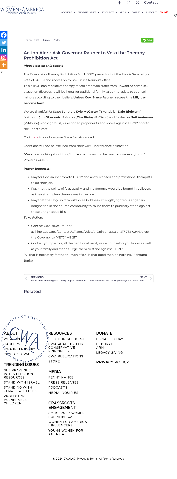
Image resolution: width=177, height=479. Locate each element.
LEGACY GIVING (109, 352)
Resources (109, 12)
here (35, 137)
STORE (54, 361)
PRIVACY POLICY (112, 362)
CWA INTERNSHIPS (20, 349)
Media (124, 12)
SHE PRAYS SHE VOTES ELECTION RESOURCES (18, 374)
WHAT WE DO (15, 339)
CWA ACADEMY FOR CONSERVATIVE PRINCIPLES (65, 347)
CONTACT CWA (17, 354)
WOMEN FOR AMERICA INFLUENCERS (67, 423)
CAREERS (12, 344)
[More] (3, 65)
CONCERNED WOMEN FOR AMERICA (66, 415)
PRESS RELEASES (63, 382)
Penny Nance (61, 377)
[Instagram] (3, 57)
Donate (163, 12)
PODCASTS (57, 387)
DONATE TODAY (109, 339)
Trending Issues (88, 12)
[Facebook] (3, 35)
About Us (68, 12)
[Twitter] (3, 42)
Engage (137, 12)
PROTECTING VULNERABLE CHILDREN (15, 400)
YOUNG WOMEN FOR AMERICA (65, 432)
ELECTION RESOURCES (68, 339)
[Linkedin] (3, 50)
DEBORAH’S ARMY (106, 345)
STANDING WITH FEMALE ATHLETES (20, 389)
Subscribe (151, 12)
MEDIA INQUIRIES (63, 393)
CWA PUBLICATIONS (65, 356)
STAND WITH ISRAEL (22, 382)
